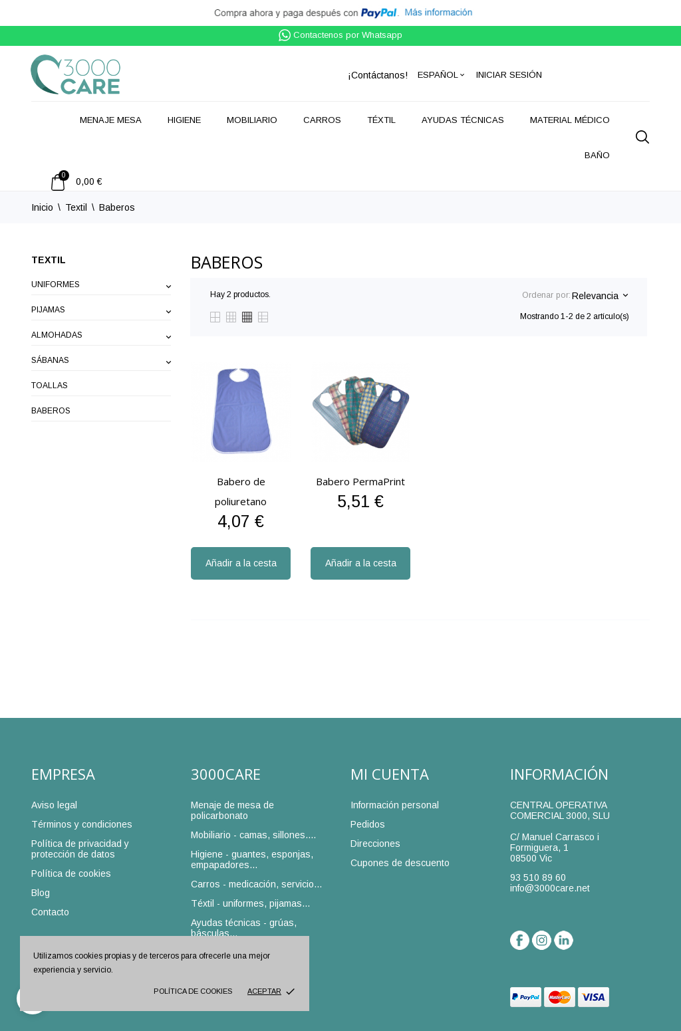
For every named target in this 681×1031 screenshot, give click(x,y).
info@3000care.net (550, 888)
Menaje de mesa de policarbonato (232, 810)
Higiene (184, 120)
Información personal (394, 805)
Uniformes (55, 284)
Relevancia (599, 295)
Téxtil (381, 120)
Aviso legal (54, 805)
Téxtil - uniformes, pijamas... (250, 903)
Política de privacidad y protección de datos (80, 848)
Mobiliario (252, 120)
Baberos (50, 410)
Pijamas (48, 309)
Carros (322, 120)
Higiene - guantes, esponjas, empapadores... (252, 859)
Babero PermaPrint (360, 481)
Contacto (50, 912)
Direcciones (375, 843)
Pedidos (367, 824)
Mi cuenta (389, 774)
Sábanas (50, 360)
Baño (597, 155)
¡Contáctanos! (378, 75)
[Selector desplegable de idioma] (442, 75)
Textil (48, 260)
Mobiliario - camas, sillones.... (253, 835)
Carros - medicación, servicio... (256, 884)
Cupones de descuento (400, 863)
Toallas (49, 385)
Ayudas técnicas (463, 120)
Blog (40, 892)
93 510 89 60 (538, 877)
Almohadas (56, 335)
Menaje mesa (111, 120)
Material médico (570, 120)
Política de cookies (193, 991)
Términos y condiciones (81, 824)
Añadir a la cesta (241, 563)
